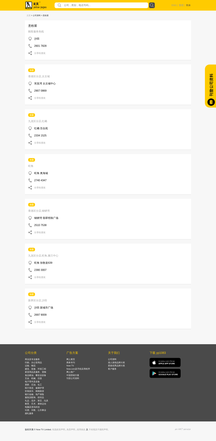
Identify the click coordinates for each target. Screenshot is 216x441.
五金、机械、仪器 (33, 378)
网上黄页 (70, 359)
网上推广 (70, 372)
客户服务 (112, 369)
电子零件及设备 (32, 381)
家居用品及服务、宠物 (35, 372)
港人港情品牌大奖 (116, 362)
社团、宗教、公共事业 (35, 410)
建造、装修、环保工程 (35, 369)
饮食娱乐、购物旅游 (34, 391)
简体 (188, 5)
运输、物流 (30, 365)
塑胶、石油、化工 (33, 384)
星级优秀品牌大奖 (116, 365)
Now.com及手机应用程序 (78, 369)
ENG (174, 5)
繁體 (181, 5)
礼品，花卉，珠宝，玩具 (36, 400)
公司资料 (112, 359)
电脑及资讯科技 (32, 407)
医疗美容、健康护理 (34, 388)
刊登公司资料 (72, 378)
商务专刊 (70, 362)
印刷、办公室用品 (33, 362)
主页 (28, 15)
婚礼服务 (29, 413)
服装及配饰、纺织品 (34, 397)
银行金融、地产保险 (34, 394)
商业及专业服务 (32, 359)
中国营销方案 (72, 375)
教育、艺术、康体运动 (35, 404)
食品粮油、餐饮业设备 (35, 375)
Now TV (70, 365)
